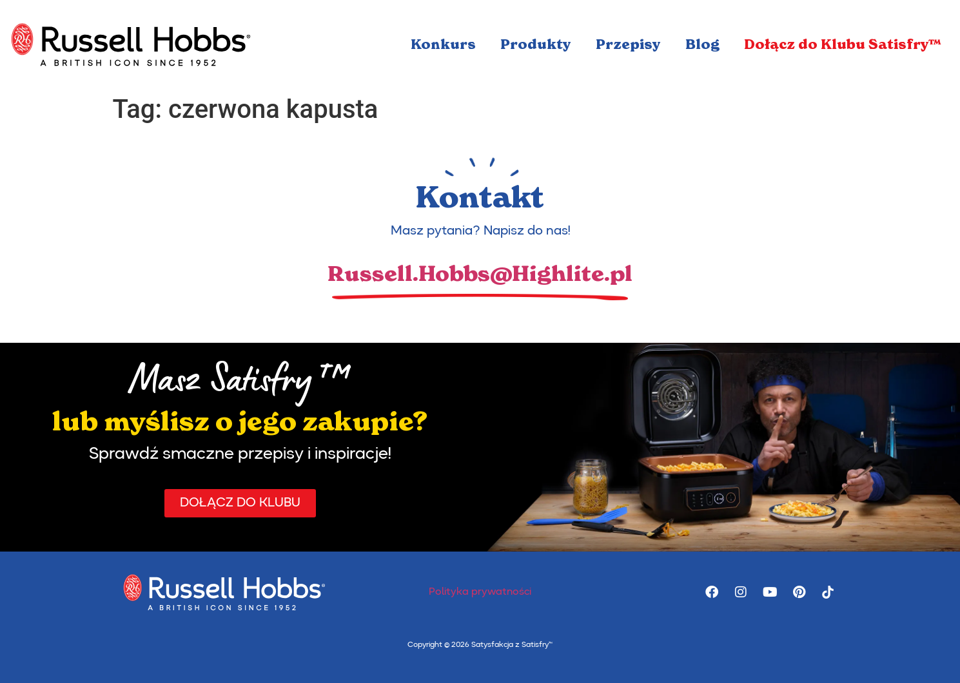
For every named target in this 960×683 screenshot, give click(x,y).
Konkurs (443, 44)
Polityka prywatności (480, 592)
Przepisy (628, 44)
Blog (702, 44)
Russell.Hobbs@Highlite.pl (480, 274)
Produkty (535, 44)
